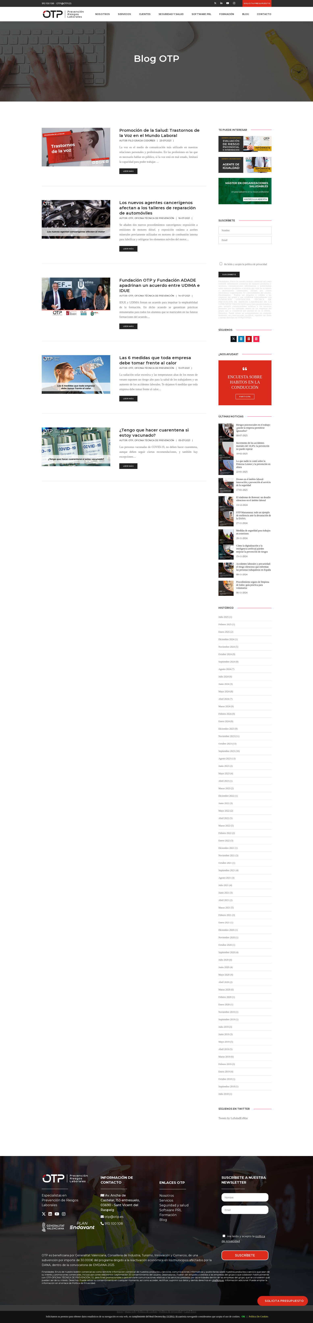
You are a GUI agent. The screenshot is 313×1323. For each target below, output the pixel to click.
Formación (226, 14)
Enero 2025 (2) (225, 631)
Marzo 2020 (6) (226, 989)
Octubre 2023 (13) (227, 743)
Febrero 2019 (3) (226, 1064)
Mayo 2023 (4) (225, 773)
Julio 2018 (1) (225, 1094)
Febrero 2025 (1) (226, 624)
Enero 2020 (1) (225, 1004)
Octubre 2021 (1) (226, 863)
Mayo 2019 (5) (225, 1041)
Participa (245, 396)
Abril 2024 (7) (225, 699)
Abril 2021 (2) (225, 900)
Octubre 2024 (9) (226, 654)
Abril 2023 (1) (225, 781)
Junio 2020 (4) (225, 967)
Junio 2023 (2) (225, 766)
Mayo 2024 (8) (225, 691)
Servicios (124, 14)
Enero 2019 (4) (225, 1071)
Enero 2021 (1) (225, 922)
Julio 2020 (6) (225, 959)
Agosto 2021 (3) (226, 877)
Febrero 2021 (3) (226, 915)
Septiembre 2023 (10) (229, 751)
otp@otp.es (63, 3)
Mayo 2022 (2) (225, 810)
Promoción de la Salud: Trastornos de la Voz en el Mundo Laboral (159, 133)
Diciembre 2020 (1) (228, 930)
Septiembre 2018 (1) (228, 1086)
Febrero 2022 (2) (226, 833)
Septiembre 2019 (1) (228, 1019)
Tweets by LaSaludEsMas (233, 1118)
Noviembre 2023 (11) (228, 736)
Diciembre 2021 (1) (228, 848)
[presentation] (244, 252)
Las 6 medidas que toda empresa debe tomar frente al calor (155, 360)
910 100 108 (48, 3)
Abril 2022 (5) (225, 818)
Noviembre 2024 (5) (228, 646)
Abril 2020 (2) (225, 982)
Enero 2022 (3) (225, 840)
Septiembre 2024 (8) (228, 661)
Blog (245, 14)
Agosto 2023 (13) (227, 758)
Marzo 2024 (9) (226, 706)
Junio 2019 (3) (225, 1034)
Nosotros (102, 14)
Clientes (145, 14)
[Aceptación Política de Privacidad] (223, 1236)
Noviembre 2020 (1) (228, 937)
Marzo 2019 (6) (226, 1056)
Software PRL (201, 14)
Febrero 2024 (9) (226, 713)
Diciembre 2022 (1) (228, 795)
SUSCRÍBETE (245, 1255)
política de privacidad (256, 264)
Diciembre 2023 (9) (228, 728)
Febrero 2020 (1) (226, 997)
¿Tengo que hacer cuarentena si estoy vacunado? (154, 433)
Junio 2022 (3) (225, 803)
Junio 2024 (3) (225, 684)
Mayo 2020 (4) (225, 974)
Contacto (264, 14)
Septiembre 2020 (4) (228, 952)
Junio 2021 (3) (225, 892)
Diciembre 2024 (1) (228, 639)
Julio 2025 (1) (225, 617)
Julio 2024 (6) (225, 676)
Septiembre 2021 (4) (228, 870)
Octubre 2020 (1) (226, 945)
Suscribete (229, 274)
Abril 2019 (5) (225, 1049)
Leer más (128, 171)
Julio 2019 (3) (225, 1026)
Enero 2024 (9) (225, 721)
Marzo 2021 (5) (226, 907)
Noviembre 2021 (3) (228, 855)
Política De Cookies (258, 1316)
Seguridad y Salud (171, 14)
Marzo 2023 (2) (226, 788)
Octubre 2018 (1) (226, 1079)
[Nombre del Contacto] (244, 1197)
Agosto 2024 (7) (226, 669)
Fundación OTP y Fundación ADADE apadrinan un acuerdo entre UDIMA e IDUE (159, 285)
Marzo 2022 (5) (226, 825)
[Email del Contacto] (244, 1210)
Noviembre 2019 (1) (228, 1012)
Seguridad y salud (174, 1205)
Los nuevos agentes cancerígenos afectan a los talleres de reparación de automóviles (157, 208)
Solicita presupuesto (257, 3)
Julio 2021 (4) (225, 885)
